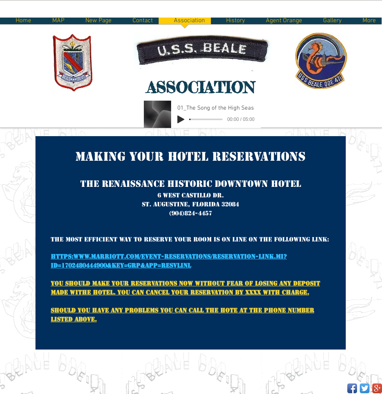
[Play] (180, 119)
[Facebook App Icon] (352, 388)
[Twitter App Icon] (365, 388)
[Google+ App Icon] (377, 388)
